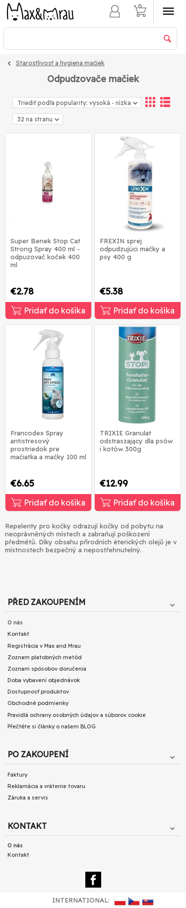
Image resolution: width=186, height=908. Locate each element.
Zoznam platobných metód (44, 657)
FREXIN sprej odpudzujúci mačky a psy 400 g (132, 249)
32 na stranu (38, 119)
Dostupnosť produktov (38, 691)
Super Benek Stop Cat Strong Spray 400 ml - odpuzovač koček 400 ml (45, 253)
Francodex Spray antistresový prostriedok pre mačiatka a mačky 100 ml (48, 445)
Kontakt (18, 633)
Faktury (17, 774)
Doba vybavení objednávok (43, 680)
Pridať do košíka (48, 310)
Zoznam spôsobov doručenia (46, 668)
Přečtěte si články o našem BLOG (51, 726)
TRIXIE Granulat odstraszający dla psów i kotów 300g (136, 441)
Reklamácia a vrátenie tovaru (46, 786)
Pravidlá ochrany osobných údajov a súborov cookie (76, 714)
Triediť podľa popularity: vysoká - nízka (77, 102)
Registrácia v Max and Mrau (44, 645)
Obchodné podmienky (37, 703)
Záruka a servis (27, 797)
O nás (15, 622)
